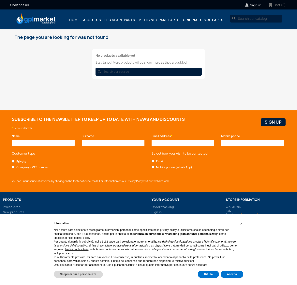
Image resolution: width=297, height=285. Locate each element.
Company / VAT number (32, 167)
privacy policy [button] (168, 229)
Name (16, 136)
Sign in (157, 212)
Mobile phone (231, 136)
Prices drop (12, 207)
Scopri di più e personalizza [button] (78, 274)
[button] (241, 223)
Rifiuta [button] (208, 274)
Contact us (19, 5)
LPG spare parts (119, 20)
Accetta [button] (232, 274)
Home (74, 20)
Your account (166, 200)
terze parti (115, 241)
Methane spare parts (159, 20)
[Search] (256, 19)
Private (21, 161)
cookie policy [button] (82, 237)
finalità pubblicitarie (76, 249)
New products (13, 212)
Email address (162, 136)
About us (92, 20)
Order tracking (163, 207)
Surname (89, 136)
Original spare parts (203, 20)
